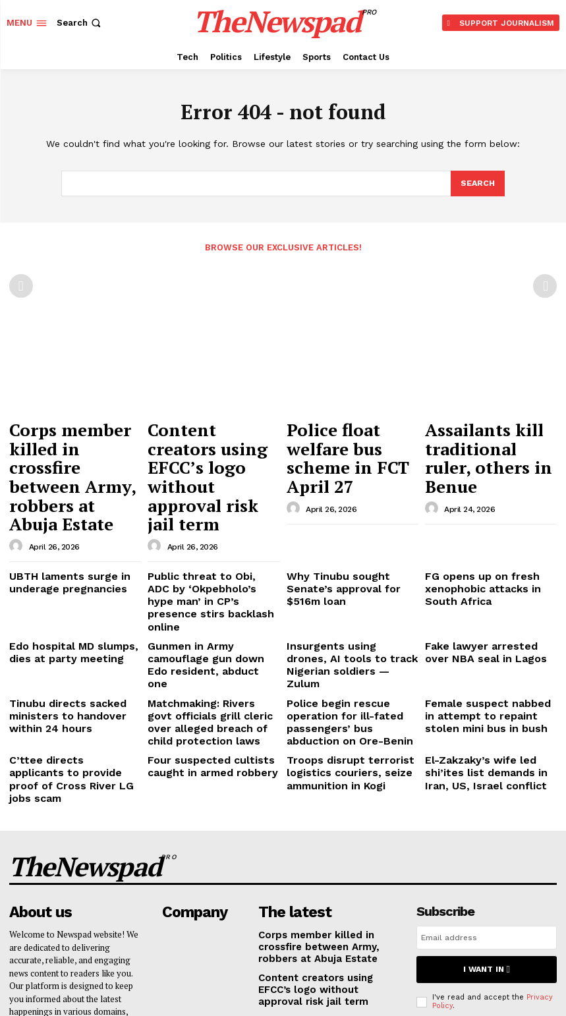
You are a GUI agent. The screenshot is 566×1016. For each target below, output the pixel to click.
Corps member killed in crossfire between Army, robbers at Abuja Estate (74, 444)
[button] (80, 23)
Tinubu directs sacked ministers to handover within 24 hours (71, 605)
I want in (486, 823)
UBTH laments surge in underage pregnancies (58, 515)
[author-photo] (17, 481)
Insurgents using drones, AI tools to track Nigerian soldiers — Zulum (345, 568)
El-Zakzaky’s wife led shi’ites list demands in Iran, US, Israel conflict (491, 653)
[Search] (477, 184)
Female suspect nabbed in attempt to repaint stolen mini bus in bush (489, 605)
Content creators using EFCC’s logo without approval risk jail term (211, 437)
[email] (486, 793)
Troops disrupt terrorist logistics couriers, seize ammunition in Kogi (338, 653)
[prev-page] (21, 285)
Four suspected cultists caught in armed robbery (201, 648)
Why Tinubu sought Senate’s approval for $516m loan (347, 515)
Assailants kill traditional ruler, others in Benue (490, 437)
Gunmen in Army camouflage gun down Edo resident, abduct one (210, 568)
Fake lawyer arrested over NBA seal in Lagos (482, 563)
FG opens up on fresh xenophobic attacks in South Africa (486, 520)
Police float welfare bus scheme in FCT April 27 (351, 431)
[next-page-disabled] (545, 285)
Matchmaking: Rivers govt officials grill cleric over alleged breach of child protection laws (204, 610)
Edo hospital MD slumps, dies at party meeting (72, 563)
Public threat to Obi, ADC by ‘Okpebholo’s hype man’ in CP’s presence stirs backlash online (212, 525)
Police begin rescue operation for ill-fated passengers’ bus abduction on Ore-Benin (351, 605)
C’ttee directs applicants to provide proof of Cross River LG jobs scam (70, 653)
